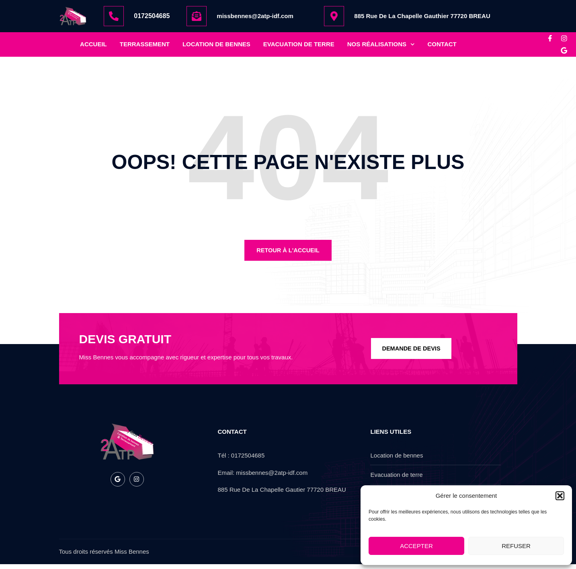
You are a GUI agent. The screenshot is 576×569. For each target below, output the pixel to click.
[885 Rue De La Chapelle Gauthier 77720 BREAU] (334, 16)
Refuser (516, 545)
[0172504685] (114, 16)
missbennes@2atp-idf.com (255, 15)
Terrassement (145, 46)
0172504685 (152, 15)
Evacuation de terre (298, 46)
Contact (442, 46)
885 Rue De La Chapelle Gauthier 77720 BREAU (422, 15)
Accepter (416, 545)
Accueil (93, 46)
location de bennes (216, 46)
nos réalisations (381, 47)
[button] (560, 496)
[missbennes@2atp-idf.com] (197, 16)
